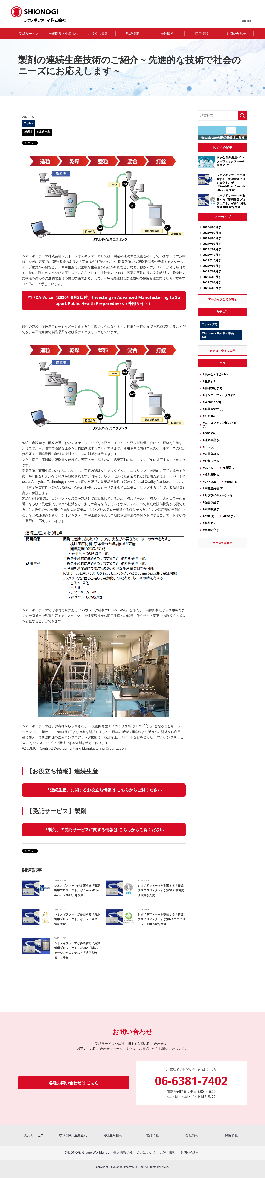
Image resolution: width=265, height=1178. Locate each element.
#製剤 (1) (209, 523)
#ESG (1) (229, 516)
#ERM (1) (231, 481)
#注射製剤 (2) (211, 475)
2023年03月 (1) (212, 288)
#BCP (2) (208, 468)
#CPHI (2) (209, 481)
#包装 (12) (209, 381)
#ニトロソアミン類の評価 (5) (219, 424)
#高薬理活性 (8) (213, 409)
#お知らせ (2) (211, 461)
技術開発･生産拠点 (73, 1135)
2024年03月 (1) (212, 244)
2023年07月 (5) (212, 271)
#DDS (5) (209, 433)
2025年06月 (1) (212, 227)
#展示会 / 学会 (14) (215, 374)
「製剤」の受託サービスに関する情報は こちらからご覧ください (104, 829)
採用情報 (201, 33)
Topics (28, 123)
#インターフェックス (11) (219, 395)
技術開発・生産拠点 (63, 33)
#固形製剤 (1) (211, 509)
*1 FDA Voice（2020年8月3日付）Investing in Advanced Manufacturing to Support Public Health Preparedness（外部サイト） (104, 300)
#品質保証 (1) (211, 502)
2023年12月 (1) (212, 255)
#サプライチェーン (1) (217, 495)
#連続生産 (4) (211, 440)
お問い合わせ (236, 33)
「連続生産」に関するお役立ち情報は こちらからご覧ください (104, 790)
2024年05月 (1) (212, 238)
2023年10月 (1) (212, 260)
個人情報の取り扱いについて (134, 1152)
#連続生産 (43, 132)
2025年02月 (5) (212, 233)
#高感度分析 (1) (213, 488)
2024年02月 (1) (212, 249)
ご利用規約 (168, 1152)
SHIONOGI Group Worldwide (87, 1152)
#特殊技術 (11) (212, 388)
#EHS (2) (208, 447)
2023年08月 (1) (212, 266)
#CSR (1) (208, 516)
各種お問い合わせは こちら (74, 1083)
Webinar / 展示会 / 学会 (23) (218, 334)
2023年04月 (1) (212, 282)
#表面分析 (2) (211, 454)
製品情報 (132, 33)
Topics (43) (209, 324)
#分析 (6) (209, 416)
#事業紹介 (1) (211, 530)
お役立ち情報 (98, 33)
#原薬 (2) (229, 468)
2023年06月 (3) (212, 277)
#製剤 (28, 132)
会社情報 (167, 33)
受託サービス (29, 33)
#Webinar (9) (212, 402)
